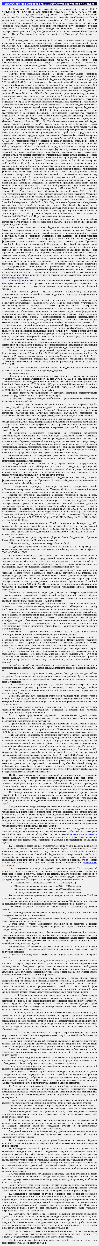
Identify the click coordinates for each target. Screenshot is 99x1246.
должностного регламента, (83, 834)
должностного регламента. (15, 277)
